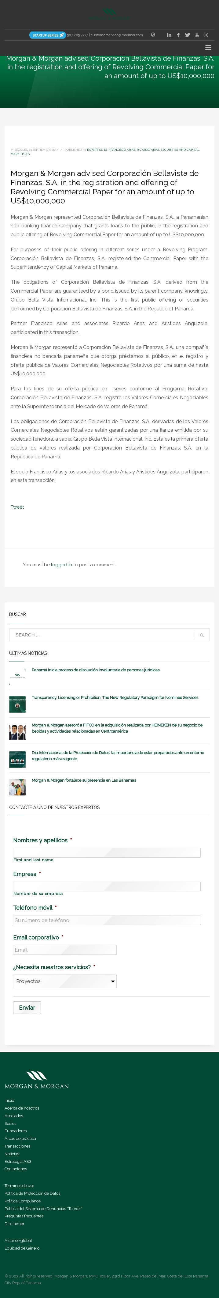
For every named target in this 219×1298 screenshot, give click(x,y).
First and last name (33, 860)
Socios (10, 1123)
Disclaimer (14, 1223)
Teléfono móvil (35, 908)
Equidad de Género (22, 1247)
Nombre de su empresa (38, 894)
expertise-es (97, 149)
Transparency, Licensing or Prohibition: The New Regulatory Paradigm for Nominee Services (115, 697)
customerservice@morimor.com (117, 35)
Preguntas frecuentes (24, 1215)
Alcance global (18, 1240)
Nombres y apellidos (42, 840)
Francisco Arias (122, 149)
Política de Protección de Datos (32, 1192)
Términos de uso (19, 1185)
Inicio (9, 1100)
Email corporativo (38, 937)
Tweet (17, 507)
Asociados (14, 1115)
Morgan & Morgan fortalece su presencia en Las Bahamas (84, 780)
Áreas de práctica (20, 1138)
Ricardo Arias (148, 149)
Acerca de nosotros (22, 1107)
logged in (62, 564)
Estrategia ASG (18, 1161)
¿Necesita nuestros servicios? (54, 967)
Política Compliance (23, 1200)
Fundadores (16, 1130)
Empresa (27, 874)
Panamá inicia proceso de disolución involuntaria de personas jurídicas (95, 670)
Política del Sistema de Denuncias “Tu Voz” (43, 1208)
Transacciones (17, 1145)
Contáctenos (16, 1168)
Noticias (12, 1153)
